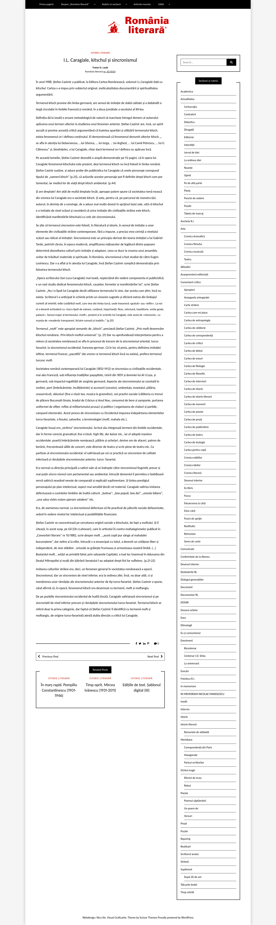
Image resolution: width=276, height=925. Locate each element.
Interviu (185, 709)
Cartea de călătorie (195, 328)
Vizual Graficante (116, 917)
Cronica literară (193, 473)
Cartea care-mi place (196, 312)
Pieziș (187, 190)
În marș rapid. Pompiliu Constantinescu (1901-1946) (59, 690)
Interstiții (189, 145)
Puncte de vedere (194, 198)
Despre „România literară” (75, 4)
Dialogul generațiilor (192, 579)
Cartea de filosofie (194, 373)
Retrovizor (190, 534)
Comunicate (187, 549)
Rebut (187, 785)
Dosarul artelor (189, 610)
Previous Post (50, 656)
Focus (187, 495)
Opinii (187, 175)
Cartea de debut (193, 350)
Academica (187, 91)
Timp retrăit (187, 892)
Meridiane (186, 739)
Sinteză (185, 861)
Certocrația (190, 106)
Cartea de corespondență (198, 335)
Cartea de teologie (194, 442)
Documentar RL (189, 595)
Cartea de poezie (193, 411)
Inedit (184, 701)
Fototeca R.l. (188, 678)
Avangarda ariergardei (196, 297)
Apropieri (189, 289)
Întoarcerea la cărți (195, 503)
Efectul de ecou (193, 777)
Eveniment (187, 640)
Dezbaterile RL (189, 572)
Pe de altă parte (193, 183)
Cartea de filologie (194, 366)
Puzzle (187, 206)
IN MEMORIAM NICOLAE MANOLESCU (202, 694)
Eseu (183, 617)
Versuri (188, 816)
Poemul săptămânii (195, 800)
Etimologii (186, 625)
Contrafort (190, 114)
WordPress (187, 917)
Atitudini (185, 267)
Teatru (187, 259)
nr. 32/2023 (109, 71)
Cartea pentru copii (195, 450)
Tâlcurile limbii (189, 884)
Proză (184, 823)
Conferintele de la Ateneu (195, 556)
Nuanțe (188, 167)
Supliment (186, 869)
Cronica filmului (193, 244)
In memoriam (188, 686)
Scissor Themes (148, 917)
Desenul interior (193, 480)
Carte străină (191, 305)
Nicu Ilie (101, 917)
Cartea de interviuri (195, 381)
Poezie (184, 793)
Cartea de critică (193, 343)
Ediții (161, 4)
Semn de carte (192, 541)
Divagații (189, 129)
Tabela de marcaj (193, 213)
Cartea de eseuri (193, 358)
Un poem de (191, 808)
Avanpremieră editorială (194, 274)
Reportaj (185, 838)
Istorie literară (100, 52)
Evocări (185, 671)
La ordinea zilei (192, 160)
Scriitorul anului (190, 854)
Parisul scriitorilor (194, 762)
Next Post (153, 656)
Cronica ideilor (192, 465)
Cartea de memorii (194, 404)
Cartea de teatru (193, 434)
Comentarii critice (191, 282)
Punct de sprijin (193, 518)
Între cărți (189, 511)
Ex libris (188, 488)
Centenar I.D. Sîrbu (195, 656)
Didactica (189, 122)
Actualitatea (187, 99)
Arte (183, 228)
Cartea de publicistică (196, 427)
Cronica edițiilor (193, 457)
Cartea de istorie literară (198, 396)
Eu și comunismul (190, 633)
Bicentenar (190, 648)
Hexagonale (190, 755)
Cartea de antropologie (197, 320)
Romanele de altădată (196, 732)
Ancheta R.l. (187, 221)
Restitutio (189, 526)
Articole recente (142, 4)
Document (187, 587)
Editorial (189, 137)
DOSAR (185, 602)
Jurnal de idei (191, 152)
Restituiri (186, 846)
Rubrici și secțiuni (111, 4)
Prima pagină (46, 4)
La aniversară (191, 663)
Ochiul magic (188, 770)
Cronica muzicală (193, 251)
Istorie (184, 716)
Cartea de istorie (193, 389)
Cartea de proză (193, 419)
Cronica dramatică (194, 236)
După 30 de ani (192, 877)
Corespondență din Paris (198, 747)
